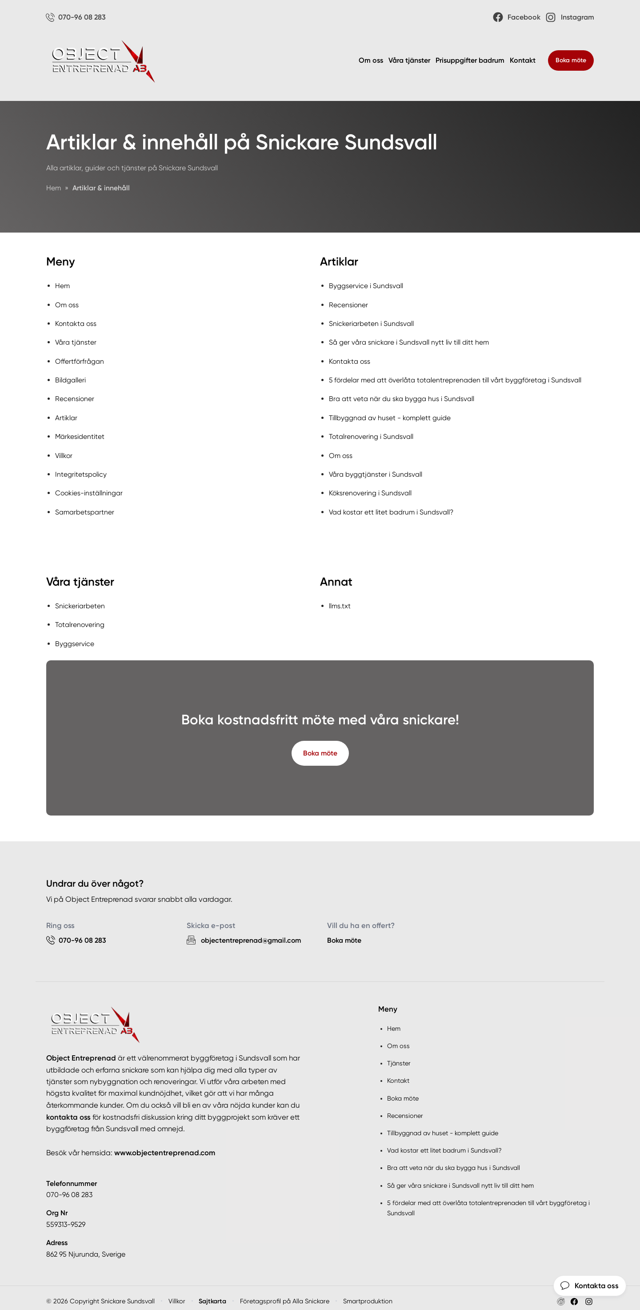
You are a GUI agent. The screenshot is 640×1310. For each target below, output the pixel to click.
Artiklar (66, 415)
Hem (62, 286)
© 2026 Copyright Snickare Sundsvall (100, 1294)
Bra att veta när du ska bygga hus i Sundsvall (401, 396)
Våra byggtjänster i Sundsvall (376, 470)
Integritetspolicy (81, 470)
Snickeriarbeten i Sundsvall (371, 323)
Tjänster (399, 1057)
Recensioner (75, 396)
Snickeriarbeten (80, 600)
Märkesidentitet (80, 433)
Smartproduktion (368, 1294)
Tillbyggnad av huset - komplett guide (390, 415)
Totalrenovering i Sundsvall (372, 433)
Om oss (371, 60)
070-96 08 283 (69, 1188)
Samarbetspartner (85, 507)
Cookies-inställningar (89, 488)
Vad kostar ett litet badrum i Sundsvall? (392, 507)
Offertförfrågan (79, 360)
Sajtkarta (213, 1295)
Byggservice (74, 637)
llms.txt (340, 600)
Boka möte (571, 60)
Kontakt (523, 60)
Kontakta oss (76, 323)
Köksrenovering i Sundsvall (370, 488)
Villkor (64, 451)
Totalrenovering (80, 619)
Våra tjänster (409, 60)
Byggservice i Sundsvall (366, 286)
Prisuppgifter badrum (470, 60)
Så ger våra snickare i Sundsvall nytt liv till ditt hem (409, 341)
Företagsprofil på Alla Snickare (285, 1294)
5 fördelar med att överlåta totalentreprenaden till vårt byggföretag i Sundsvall (456, 378)
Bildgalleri (70, 378)
